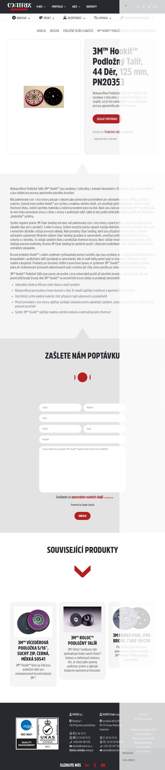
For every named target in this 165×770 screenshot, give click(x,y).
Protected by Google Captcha (82, 525)
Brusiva (54, 30)
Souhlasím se (79, 517)
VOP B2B (143, 755)
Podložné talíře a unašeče (78, 30)
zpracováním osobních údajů (87, 517)
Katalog (41, 30)
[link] (20, 6)
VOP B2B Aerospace (143, 759)
